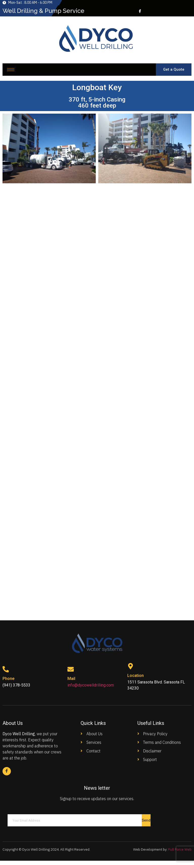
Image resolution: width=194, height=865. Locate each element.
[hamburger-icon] (10, 71)
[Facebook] (139, 10)
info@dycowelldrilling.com (90, 688)
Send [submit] (146, 824)
